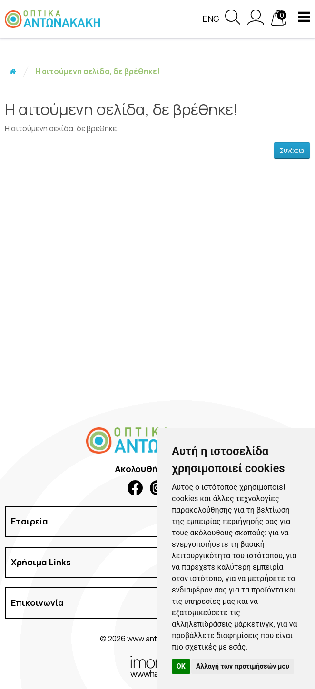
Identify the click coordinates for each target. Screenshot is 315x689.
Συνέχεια (292, 150)
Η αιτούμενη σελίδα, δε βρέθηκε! (97, 71)
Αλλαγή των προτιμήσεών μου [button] (242, 666)
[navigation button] (304, 17)
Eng (210, 18)
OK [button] (181, 666)
